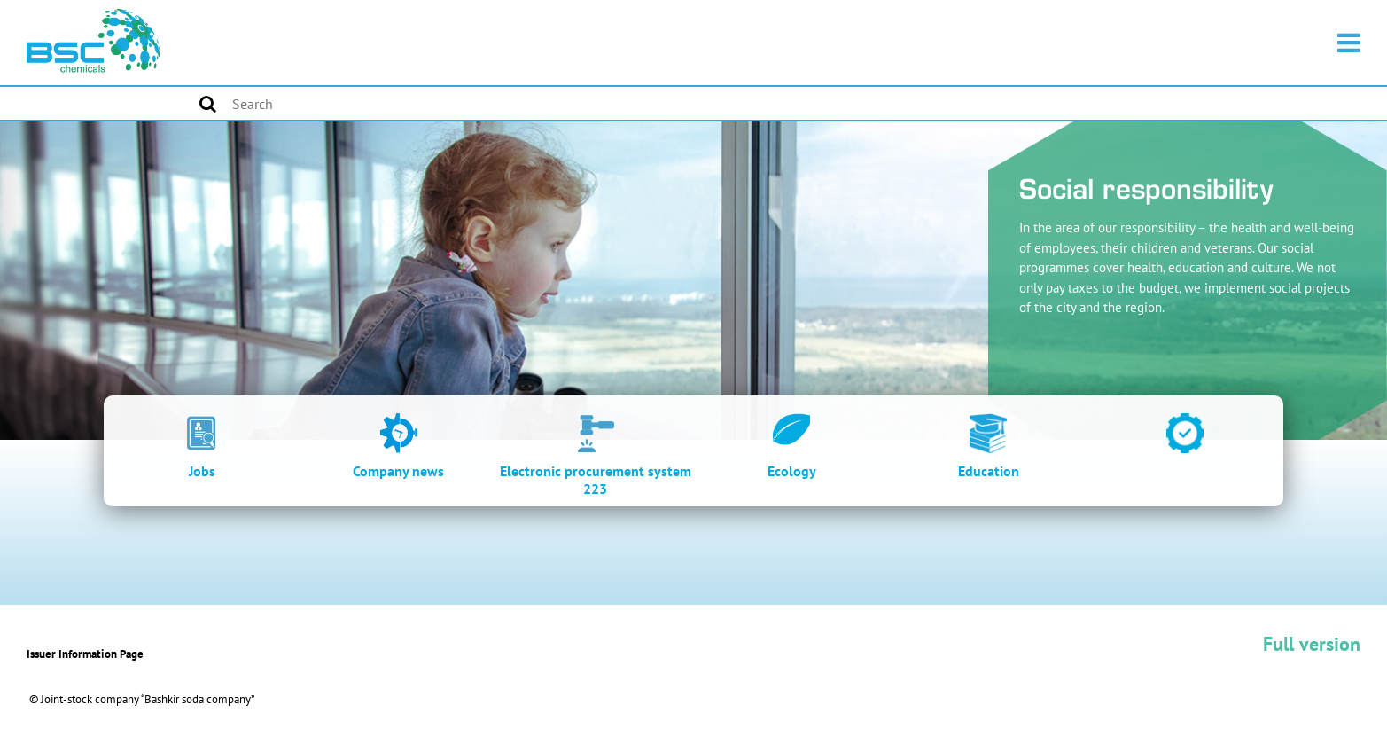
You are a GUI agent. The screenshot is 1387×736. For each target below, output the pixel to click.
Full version (1311, 643)
